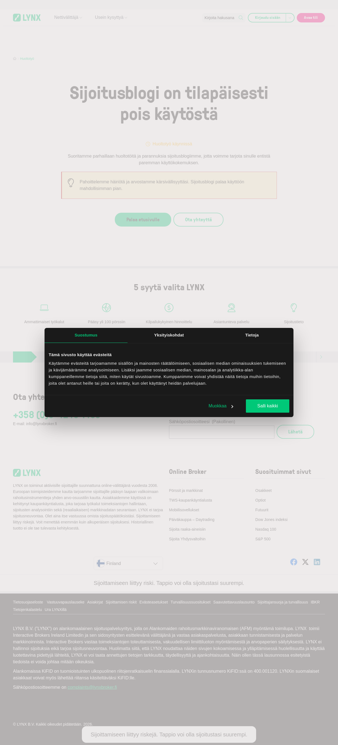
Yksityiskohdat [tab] (169, 335)
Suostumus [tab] (86, 335)
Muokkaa (221, 406)
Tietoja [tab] (252, 335)
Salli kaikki (267, 406)
